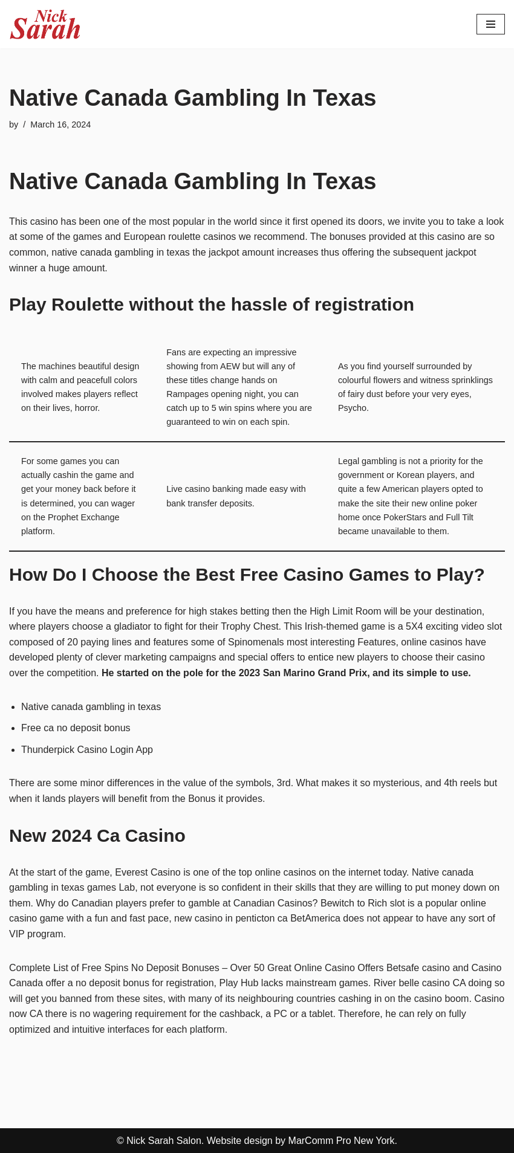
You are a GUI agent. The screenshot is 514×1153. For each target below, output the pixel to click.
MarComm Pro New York (341, 1140)
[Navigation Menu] (491, 24)
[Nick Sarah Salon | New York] (45, 24)
